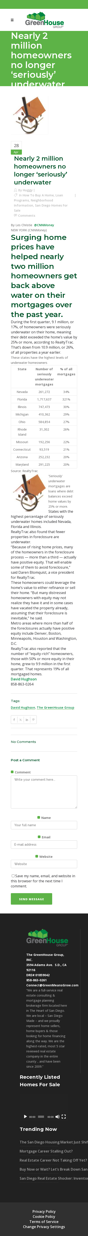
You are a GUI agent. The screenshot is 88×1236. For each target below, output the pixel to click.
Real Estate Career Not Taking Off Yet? (39, 1160)
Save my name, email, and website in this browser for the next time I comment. (43, 881)
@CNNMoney (44, 225)
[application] (44, 1107)
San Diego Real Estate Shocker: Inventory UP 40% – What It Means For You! (39, 1178)
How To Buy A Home (38, 195)
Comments (26, 215)
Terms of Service (44, 1221)
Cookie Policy (44, 1216)
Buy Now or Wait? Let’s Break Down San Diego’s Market (39, 1169)
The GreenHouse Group (55, 707)
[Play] (25, 1116)
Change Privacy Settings (44, 1226)
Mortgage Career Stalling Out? (39, 1151)
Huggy (28, 190)
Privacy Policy (44, 1211)
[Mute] (57, 1116)
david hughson (23, 707)
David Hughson (24, 679)
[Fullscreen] (63, 1116)
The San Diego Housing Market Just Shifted (39, 1142)
